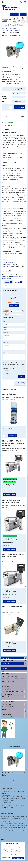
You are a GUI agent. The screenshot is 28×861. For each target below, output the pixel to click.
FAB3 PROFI (4, 671)
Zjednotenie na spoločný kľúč (10, 253)
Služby (14, 712)
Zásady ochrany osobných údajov (10, 802)
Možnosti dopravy (6, 791)
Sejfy (2, 699)
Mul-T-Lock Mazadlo (9, 394)
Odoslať (21, 376)
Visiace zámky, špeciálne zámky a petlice (14, 691)
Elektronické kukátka (7, 701)
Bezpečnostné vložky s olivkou (10, 676)
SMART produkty (14, 709)
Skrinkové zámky (6, 689)
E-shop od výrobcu (12, 7)
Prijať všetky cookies (18, 858)
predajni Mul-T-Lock (13, 199)
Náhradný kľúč (6, 177)
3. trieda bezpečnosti (14, 663)
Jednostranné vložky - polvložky (10, 684)
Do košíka (19, 107)
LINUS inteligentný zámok (8, 707)
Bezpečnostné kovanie (7, 681)
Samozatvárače (14, 696)
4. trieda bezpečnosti (14, 661)
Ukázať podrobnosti (6, 857)
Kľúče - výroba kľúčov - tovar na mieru (14, 717)
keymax (14, 780)
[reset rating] (4, 370)
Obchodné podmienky (8, 800)
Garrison (5, 273)
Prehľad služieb (6, 806)
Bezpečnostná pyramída (9, 266)
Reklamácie (5, 804)
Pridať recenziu (14, 305)
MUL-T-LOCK (4, 816)
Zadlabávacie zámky (7, 694)
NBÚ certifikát (6, 262)
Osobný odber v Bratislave (8, 797)
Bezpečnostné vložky (16, 273)
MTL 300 (4, 666)
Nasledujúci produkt (21, 383)
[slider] (15, 67)
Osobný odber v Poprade (8, 798)
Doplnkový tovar (14, 714)
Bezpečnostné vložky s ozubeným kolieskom (13, 679)
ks (11, 107)
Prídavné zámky (5, 686)
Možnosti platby (6, 795)
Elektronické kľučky (14, 704)
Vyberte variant (9, 495)
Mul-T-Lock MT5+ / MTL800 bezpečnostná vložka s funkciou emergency (13, 443)
